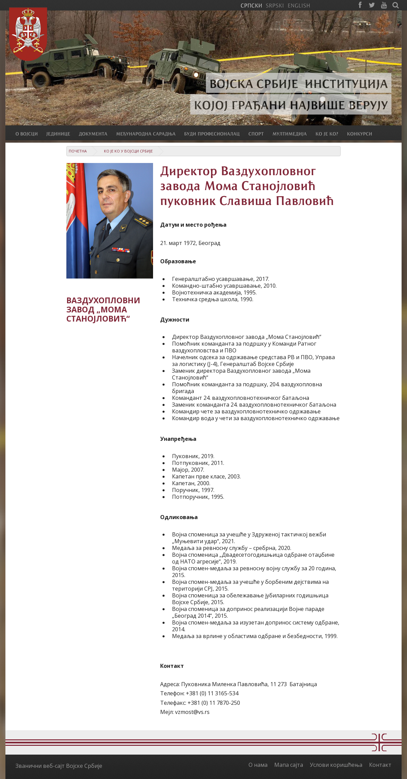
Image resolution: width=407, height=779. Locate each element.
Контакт (380, 764)
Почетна (78, 150)
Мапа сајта (288, 764)
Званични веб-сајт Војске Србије (59, 766)
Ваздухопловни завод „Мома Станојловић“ (103, 310)
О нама (258, 764)
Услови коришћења (336, 764)
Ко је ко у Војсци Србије (128, 150)
